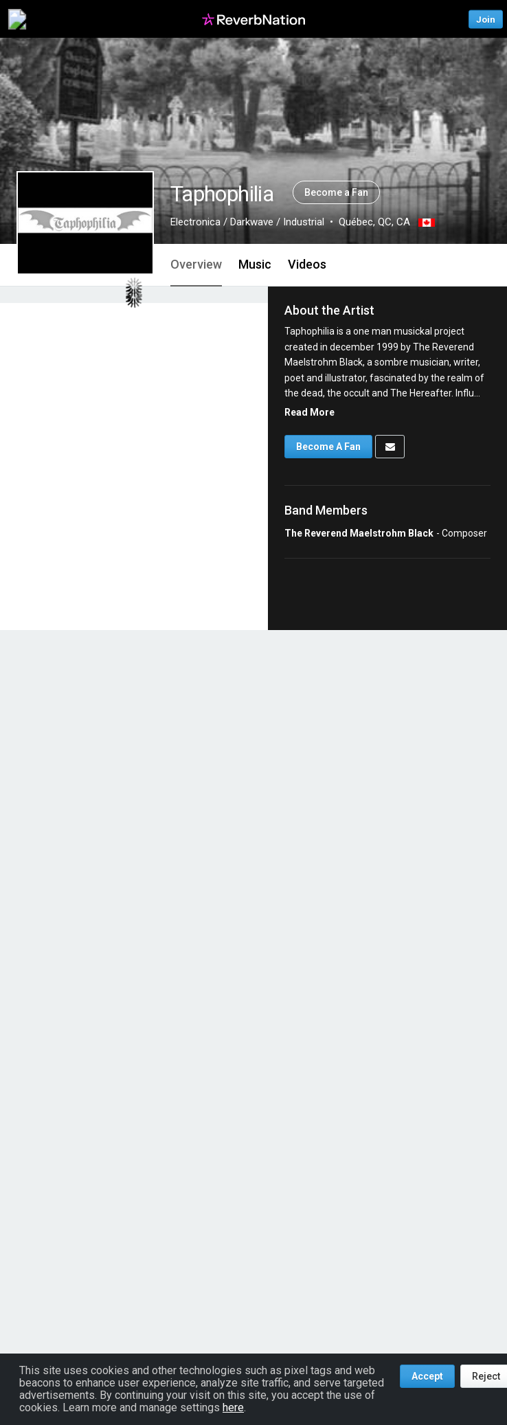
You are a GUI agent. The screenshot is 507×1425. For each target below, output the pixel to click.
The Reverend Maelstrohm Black (358, 533)
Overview (196, 264)
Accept (427, 1376)
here (233, 1407)
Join (485, 19)
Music (254, 264)
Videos (307, 264)
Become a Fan (336, 192)
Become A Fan (328, 446)
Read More (309, 412)
